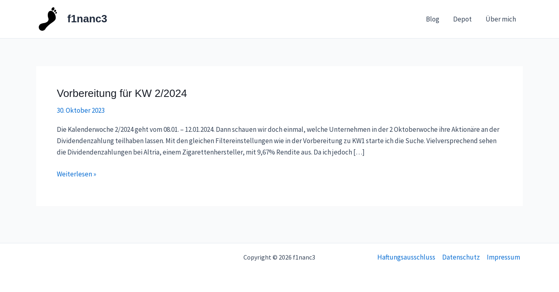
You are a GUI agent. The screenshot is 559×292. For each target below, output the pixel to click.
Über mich (501, 19)
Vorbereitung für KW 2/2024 (122, 93)
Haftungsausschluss (406, 257)
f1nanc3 (87, 19)
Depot (462, 19)
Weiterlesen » (76, 173)
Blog (432, 19)
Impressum (503, 257)
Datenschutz (461, 257)
